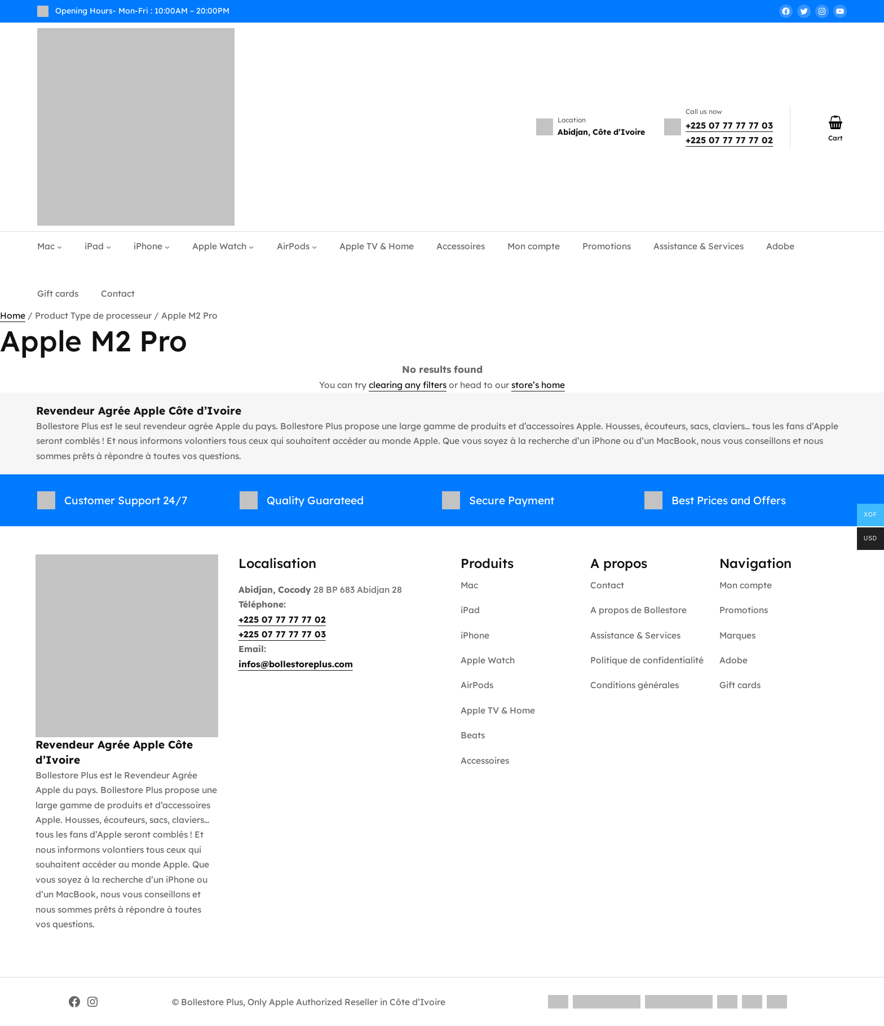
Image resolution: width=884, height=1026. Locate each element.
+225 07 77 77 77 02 (729, 140)
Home (12, 315)
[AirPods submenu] (314, 246)
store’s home (538, 384)
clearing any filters (408, 384)
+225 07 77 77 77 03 (729, 125)
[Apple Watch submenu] (251, 246)
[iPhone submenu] (167, 246)
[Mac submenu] (59, 246)
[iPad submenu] (108, 246)
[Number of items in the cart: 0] (835, 122)
